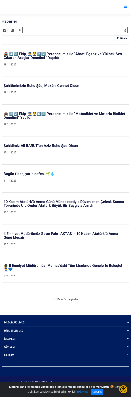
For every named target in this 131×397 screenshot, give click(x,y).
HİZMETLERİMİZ (13, 330)
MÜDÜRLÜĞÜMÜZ (14, 322)
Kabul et (97, 391)
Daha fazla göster (67, 299)
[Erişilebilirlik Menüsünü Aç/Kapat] (123, 389)
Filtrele (123, 38)
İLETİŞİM (9, 355)
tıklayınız (82, 391)
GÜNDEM (9, 346)
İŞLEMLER (10, 338)
